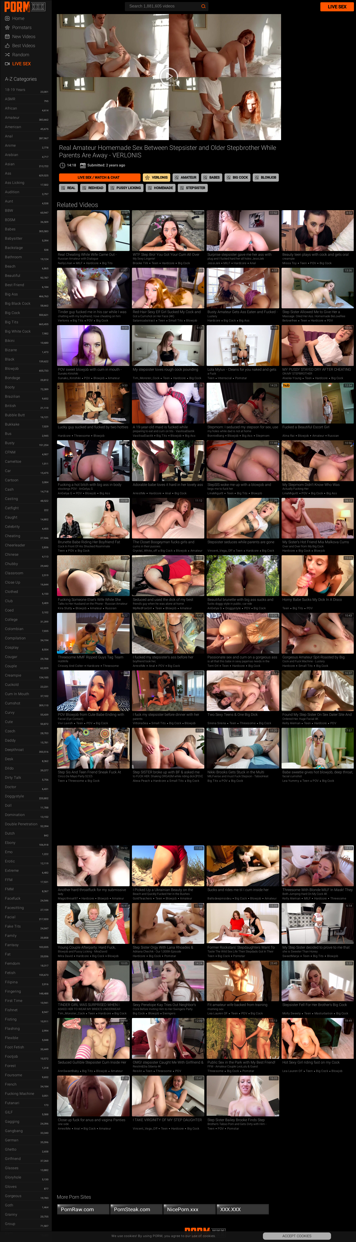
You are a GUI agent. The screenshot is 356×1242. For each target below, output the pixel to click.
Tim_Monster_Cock (147, 378)
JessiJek (214, 263)
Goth (9, 1205)
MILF (79, 263)
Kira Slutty (65, 608)
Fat (8, 954)
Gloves (11, 1186)
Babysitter (13, 238)
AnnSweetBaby (69, 1071)
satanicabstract (144, 320)
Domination (15, 815)
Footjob (11, 1056)
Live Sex (21, 63)
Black (10, 359)
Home (18, 18)
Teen (155, 263)
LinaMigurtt (216, 493)
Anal (9, 136)
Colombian (14, 629)
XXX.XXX (242, 1210)
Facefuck (12, 898)
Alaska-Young (292, 378)
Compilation (15, 638)
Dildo (9, 768)
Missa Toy (289, 263)
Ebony (10, 842)
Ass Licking (15, 182)
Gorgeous (13, 1196)
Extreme (12, 870)
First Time (13, 1000)
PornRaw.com (83, 1210)
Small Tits (176, 320)
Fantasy (12, 945)
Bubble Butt (15, 415)
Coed (9, 610)
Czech (10, 731)
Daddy (10, 740)
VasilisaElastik (143, 435)
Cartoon (12, 480)
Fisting (11, 1019)
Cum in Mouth (17, 694)
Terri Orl (213, 665)
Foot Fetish (14, 1047)
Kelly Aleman (292, 723)
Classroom (14, 573)
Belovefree (290, 320)
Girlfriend (13, 1159)
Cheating (12, 536)
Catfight (12, 508)
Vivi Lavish (66, 723)
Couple (11, 666)
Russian (333, 435)
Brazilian (12, 396)
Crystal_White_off (145, 550)
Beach (10, 266)
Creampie (13, 675)
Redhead (95, 188)
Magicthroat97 (68, 898)
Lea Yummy (291, 780)
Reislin (138, 1071)
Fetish (10, 973)
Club (9, 601)
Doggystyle (14, 796)
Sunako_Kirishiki (70, 378)
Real (71, 188)
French (11, 1084)
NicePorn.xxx (189, 1210)
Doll (8, 805)
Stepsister (195, 188)
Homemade (163, 188)
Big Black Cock (17, 303)
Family (11, 935)
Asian (10, 164)
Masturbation (324, 1013)
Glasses (12, 1168)
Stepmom (262, 435)
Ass (8, 173)
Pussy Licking (128, 188)
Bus (8, 433)
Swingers (169, 1013)
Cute (9, 722)
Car (8, 471)
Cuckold (12, 684)
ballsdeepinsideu (220, 898)
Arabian (11, 155)
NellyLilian (65, 263)
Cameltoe (13, 461)
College (11, 619)
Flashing (12, 1028)
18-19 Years (15, 90)
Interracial (225, 378)
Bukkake (12, 424)
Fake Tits (13, 926)
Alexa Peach (142, 780)
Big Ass (11, 294)
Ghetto (10, 1149)
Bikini (10, 341)
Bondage (12, 378)
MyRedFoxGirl (143, 608)
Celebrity (12, 526)
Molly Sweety (292, 1013)
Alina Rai (288, 435)
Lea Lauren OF (218, 1013)
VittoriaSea (141, 723)
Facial (10, 917)
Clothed (11, 591)
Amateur (12, 117)
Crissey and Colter (71, 665)
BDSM (10, 220)
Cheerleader (15, 545)
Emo (9, 852)
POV (313, 263)
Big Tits (11, 322)
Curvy (10, 712)
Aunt (9, 201)
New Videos (23, 36)
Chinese (12, 554)
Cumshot (12, 703)
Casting (11, 499)
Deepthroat (14, 750)
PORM (28, 7)
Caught (11, 517)
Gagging (12, 1121)
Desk (9, 759)
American (13, 127)
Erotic (10, 861)
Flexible (11, 1038)
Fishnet (11, 1010)
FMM (9, 889)
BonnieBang (216, 435)
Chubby (11, 564)
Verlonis (160, 177)
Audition (12, 192)
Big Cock (12, 313)
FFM (9, 880)
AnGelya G (65, 493)
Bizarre (11, 350)
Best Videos (23, 45)
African (11, 108)
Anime (10, 145)
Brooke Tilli (141, 263)
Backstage (14, 248)
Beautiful (12, 275)
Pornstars (22, 27)
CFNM (10, 452)
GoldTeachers (143, 898)
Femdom (12, 963)
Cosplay (12, 647)
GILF (9, 1112)
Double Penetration (21, 824)
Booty (10, 387)
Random (20, 54)
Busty (10, 443)
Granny (11, 1214)
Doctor (10, 787)
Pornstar (240, 378)
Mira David (66, 956)
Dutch (10, 833)
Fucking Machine (19, 1093)
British (10, 406)
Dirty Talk (13, 777)
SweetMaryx (291, 956)
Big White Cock (18, 331)
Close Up (12, 582)
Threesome (82, 435)
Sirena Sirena (217, 723)
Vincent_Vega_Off (220, 550)
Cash (9, 489)
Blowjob (12, 368)
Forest (10, 1066)
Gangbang (14, 1131)
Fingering (13, 991)
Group (10, 1224)
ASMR (10, 99)
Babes (10, 229)
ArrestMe (139, 493)
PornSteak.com (136, 1210)
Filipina (11, 982)
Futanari (12, 1103)
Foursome (13, 1075)
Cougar (11, 657)
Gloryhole (13, 1177)
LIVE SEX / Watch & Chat (98, 177)
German (11, 1140)
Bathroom (13, 257)
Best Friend (14, 285)
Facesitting (14, 908)
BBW (9, 210)
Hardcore (92, 263)
